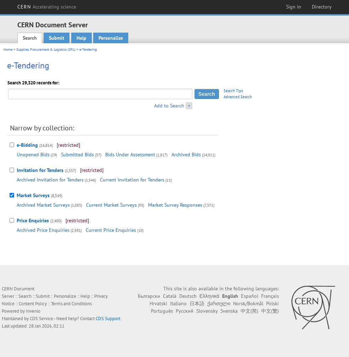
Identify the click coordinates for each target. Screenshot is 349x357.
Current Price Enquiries (111, 230)
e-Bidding (27, 145)
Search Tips (233, 90)
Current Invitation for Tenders (132, 180)
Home (8, 49)
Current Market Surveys (111, 205)
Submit (56, 38)
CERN (46, 7)
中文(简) (249, 311)
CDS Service (41, 319)
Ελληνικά (209, 296)
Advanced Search (238, 96)
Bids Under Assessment (130, 154)
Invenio (33, 311)
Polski (272, 303)
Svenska (229, 311)
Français (270, 296)
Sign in (293, 7)
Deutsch (188, 296)
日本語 (197, 303)
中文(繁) (270, 311)
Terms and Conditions (71, 304)
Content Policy (33, 304)
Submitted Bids (77, 154)
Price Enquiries (33, 220)
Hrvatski (158, 303)
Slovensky (207, 311)
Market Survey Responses (175, 205)
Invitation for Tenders (40, 170)
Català (169, 296)
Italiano (178, 303)
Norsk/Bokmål (248, 303)
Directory (322, 7)
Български (149, 296)
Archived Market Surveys (43, 205)
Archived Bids (186, 154)
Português (162, 311)
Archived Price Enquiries (43, 230)
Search (30, 38)
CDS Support (108, 319)
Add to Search (169, 105)
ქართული (218, 303)
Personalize (110, 38)
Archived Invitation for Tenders (50, 180)
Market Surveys (33, 195)
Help (81, 38)
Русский (184, 311)
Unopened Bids (33, 154)
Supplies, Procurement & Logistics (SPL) (45, 49)
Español (249, 296)
